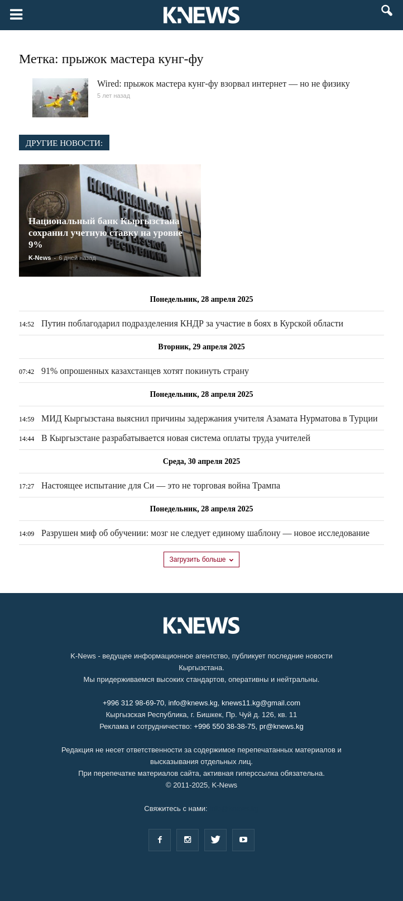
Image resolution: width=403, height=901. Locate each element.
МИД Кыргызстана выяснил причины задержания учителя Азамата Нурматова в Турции (209, 418)
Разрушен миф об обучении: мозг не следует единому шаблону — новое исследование (205, 533)
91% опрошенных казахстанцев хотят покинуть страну (145, 371)
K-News (39, 257)
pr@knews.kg (282, 726)
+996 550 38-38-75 (224, 726)
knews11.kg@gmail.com (261, 703)
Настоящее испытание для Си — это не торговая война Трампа (160, 485)
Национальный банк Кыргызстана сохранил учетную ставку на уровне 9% (105, 233)
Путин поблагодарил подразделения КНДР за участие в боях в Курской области (192, 323)
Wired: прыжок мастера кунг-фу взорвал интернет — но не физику (223, 83)
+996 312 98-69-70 (133, 703)
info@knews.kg (192, 703)
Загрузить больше (202, 559)
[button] (387, 16)
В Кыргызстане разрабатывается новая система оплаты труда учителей (175, 438)
